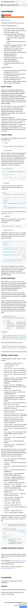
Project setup (6, 135)
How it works (6, 86)
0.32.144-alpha (18, 2)
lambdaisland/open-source (7, 568)
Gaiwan (7, 557)
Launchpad (7, 11)
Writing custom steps (9, 355)
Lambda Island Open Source (12, 548)
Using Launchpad (8, 278)
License (4, 586)
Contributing (6, 577)
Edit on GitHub (23, 607)
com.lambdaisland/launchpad (8, 1)
